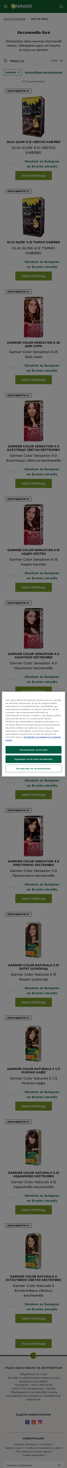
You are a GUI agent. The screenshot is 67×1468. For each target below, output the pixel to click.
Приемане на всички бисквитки (33, 759)
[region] (33, 734)
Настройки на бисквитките (33, 768)
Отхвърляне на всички (33, 749)
